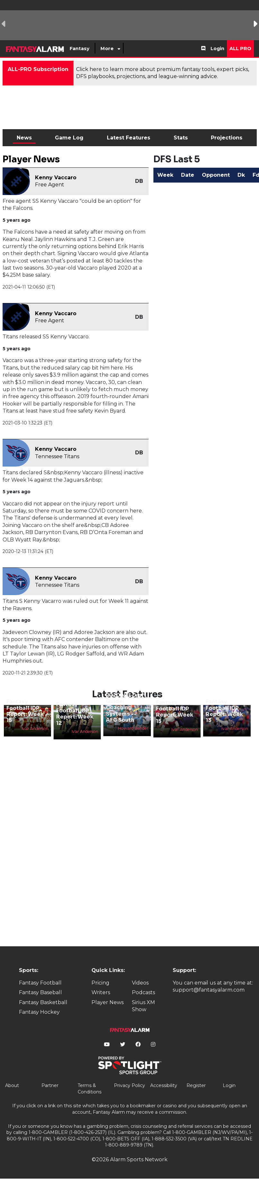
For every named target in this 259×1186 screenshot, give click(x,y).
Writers (100, 992)
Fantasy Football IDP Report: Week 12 (74, 714)
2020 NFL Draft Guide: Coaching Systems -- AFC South (126, 707)
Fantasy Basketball (43, 1002)
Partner (49, 1085)
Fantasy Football (40, 983)
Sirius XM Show (143, 1005)
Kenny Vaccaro (55, 177)
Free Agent (49, 185)
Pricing (100, 983)
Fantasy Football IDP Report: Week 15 (25, 711)
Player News (107, 1002)
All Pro (240, 48)
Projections (226, 138)
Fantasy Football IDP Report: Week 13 (224, 711)
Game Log (69, 138)
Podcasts (143, 992)
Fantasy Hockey (39, 1012)
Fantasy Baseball (40, 992)
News (24, 138)
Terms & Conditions (89, 1089)
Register (196, 1085)
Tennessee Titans (57, 456)
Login (217, 48)
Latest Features (128, 138)
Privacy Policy (129, 1085)
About (12, 1085)
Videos (140, 983)
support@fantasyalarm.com (209, 990)
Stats (181, 138)
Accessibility (163, 1085)
